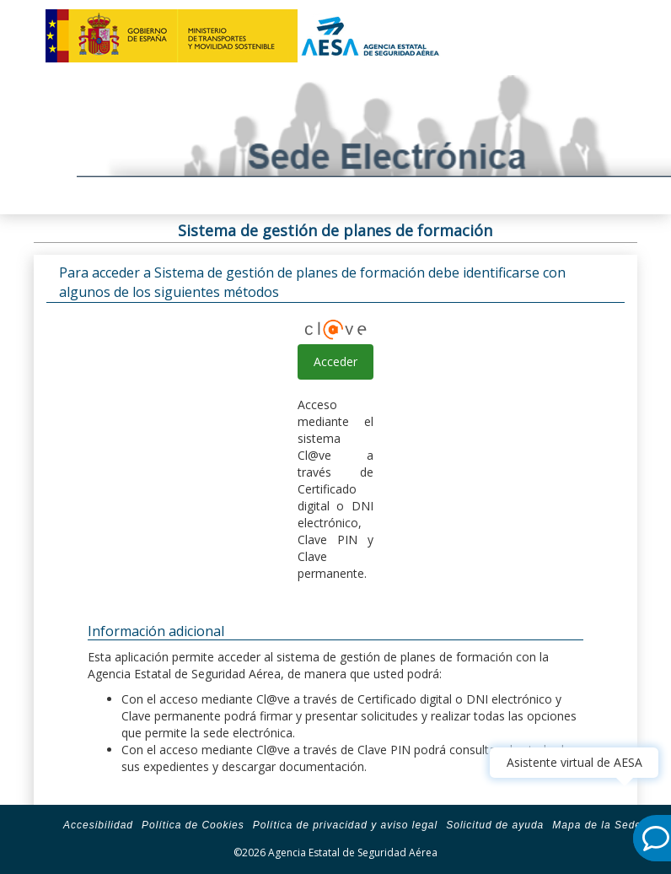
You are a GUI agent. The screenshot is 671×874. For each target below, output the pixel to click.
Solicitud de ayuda (495, 825)
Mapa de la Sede (596, 825)
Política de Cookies (193, 825)
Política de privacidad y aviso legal (345, 825)
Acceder (335, 361)
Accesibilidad (98, 825)
